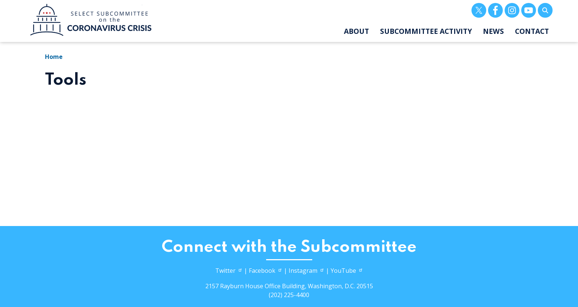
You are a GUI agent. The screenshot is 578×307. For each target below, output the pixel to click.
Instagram (306, 271)
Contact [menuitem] (532, 31)
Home (54, 57)
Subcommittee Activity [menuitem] (426, 31)
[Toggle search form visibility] (545, 10)
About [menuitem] (356, 31)
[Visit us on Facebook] (495, 10)
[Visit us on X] (478, 10)
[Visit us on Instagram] (512, 10)
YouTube (347, 271)
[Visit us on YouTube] (528, 10)
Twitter (229, 271)
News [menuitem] (493, 31)
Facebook (265, 271)
